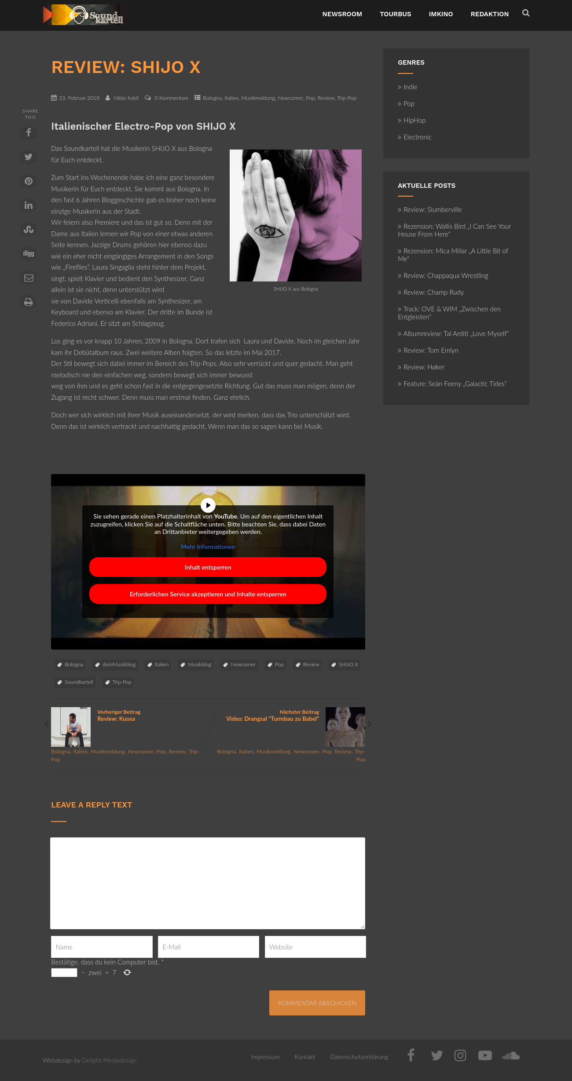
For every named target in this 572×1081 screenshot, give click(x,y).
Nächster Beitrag (286, 715)
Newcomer (290, 98)
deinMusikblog (119, 664)
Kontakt (305, 1056)
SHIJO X (348, 664)
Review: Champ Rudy (431, 292)
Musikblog (199, 664)
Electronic (415, 137)
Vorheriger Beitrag (129, 715)
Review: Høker (421, 367)
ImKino (441, 14)
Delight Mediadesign (109, 1060)
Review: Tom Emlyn (428, 350)
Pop (310, 98)
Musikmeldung (258, 98)
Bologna (212, 98)
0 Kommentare (172, 98)
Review (326, 98)
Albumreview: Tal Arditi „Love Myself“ (453, 333)
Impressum (265, 1056)
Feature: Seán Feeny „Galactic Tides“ (452, 383)
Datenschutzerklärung (359, 1056)
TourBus (395, 14)
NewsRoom (343, 14)
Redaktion (490, 14)
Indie (408, 87)
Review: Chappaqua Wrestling (443, 275)
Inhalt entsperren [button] (208, 567)
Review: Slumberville (430, 209)
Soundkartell (79, 682)
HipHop (411, 120)
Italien (231, 98)
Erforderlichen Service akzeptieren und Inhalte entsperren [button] (208, 594)
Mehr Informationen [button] (208, 546)
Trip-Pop (346, 98)
